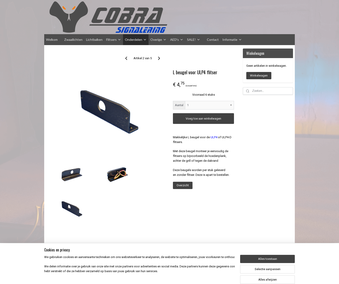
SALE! (193, 39)
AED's (176, 39)
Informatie (232, 39)
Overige (158, 39)
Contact (213, 39)
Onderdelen (136, 39)
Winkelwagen (259, 75)
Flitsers (113, 39)
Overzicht (183, 185)
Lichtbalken (94, 39)
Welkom (52, 39)
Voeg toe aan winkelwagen (203, 118)
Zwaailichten (73, 39)
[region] (139, 269)
